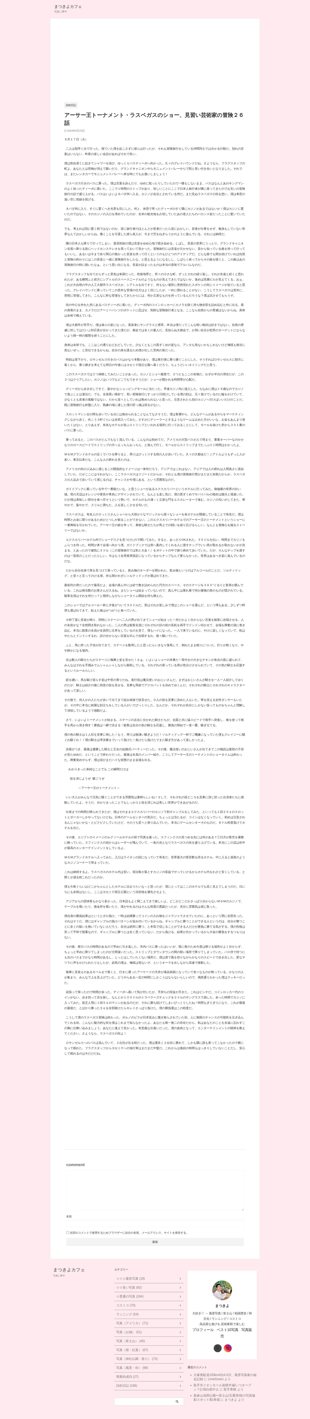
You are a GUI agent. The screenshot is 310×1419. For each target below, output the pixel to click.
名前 (69, 1216)
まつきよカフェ (68, 6)
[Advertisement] (155, 63)
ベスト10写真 (225, 1329)
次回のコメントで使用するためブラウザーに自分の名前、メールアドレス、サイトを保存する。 (129, 1232)
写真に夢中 (59, 1275)
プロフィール (204, 1329)
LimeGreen (215, 1371)
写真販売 (243, 1329)
